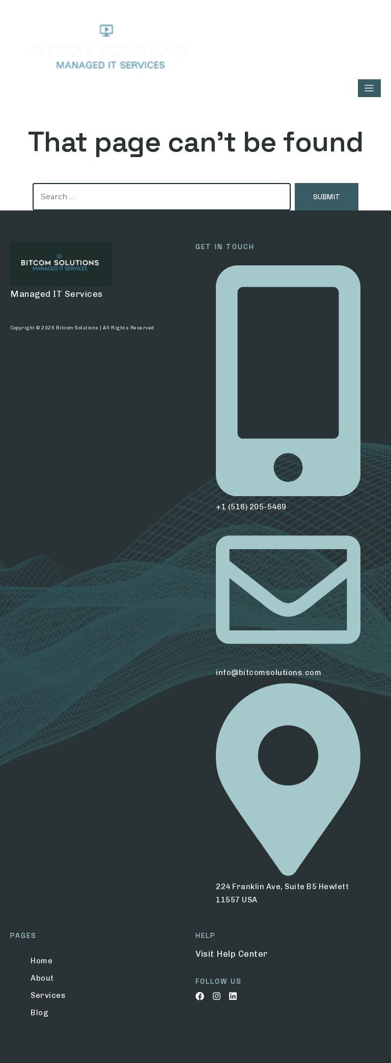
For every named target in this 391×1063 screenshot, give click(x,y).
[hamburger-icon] (369, 88)
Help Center (242, 954)
